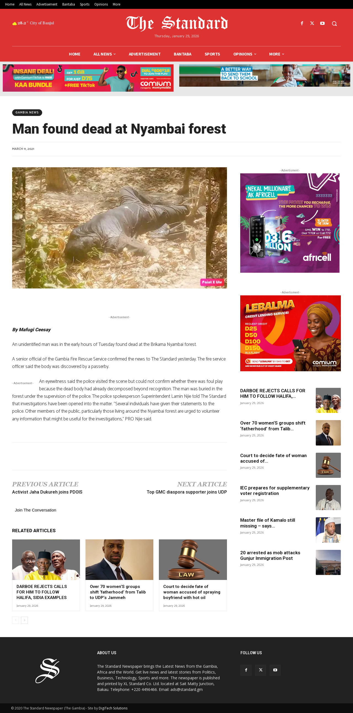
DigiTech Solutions (113, 708)
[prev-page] (15, 620)
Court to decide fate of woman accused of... (273, 458)
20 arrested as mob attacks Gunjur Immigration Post (270, 555)
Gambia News (27, 112)
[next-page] (24, 620)
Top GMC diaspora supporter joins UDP (187, 492)
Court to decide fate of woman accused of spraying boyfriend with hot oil (190, 592)
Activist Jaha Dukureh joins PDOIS (47, 492)
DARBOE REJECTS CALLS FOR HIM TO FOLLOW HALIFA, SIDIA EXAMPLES (46, 592)
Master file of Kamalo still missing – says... (267, 522)
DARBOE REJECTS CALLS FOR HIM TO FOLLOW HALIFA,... (272, 393)
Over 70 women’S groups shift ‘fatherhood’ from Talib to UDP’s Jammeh (119, 592)
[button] (334, 23)
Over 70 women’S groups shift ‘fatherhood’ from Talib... (273, 425)
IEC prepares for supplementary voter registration (274, 490)
